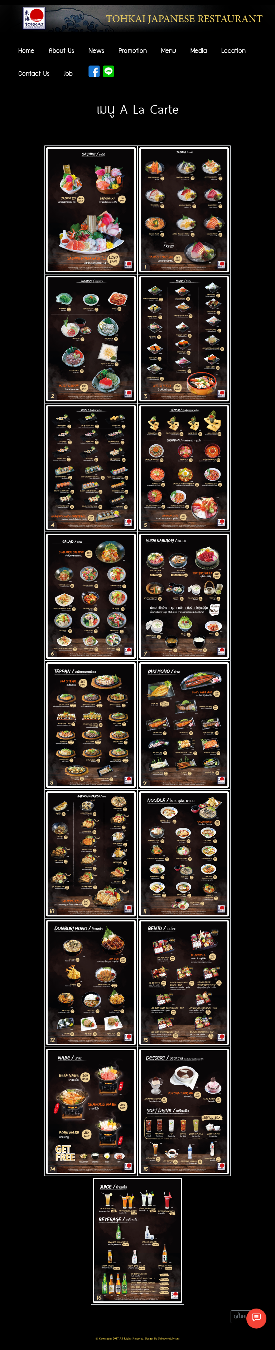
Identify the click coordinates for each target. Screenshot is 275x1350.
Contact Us (33, 73)
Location (233, 50)
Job (68, 73)
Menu (168, 50)
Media (198, 50)
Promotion (133, 50)
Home (26, 50)
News (96, 50)
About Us (61, 50)
